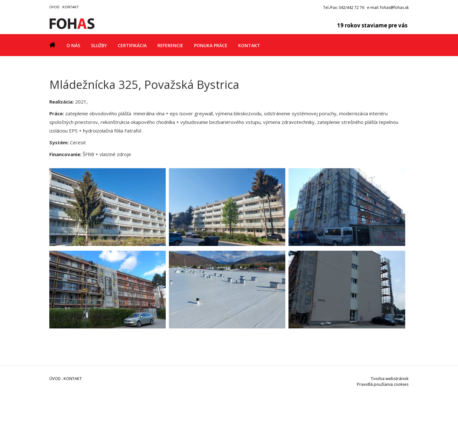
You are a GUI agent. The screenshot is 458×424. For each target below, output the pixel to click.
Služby (99, 45)
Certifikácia (132, 45)
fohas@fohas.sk (394, 7)
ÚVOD (54, 6)
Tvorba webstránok (390, 378)
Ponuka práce (210, 45)
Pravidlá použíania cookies (383, 384)
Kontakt (249, 45)
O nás (73, 45)
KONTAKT (70, 6)
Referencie (170, 45)
